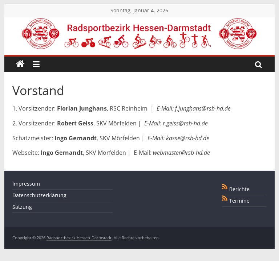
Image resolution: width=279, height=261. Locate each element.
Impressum (26, 183)
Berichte (239, 189)
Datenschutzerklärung (39, 195)
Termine (239, 200)
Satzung (22, 206)
